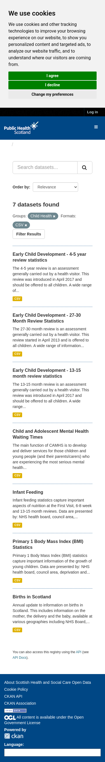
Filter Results (28, 234)
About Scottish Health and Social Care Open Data (47, 682)
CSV (17, 298)
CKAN (13, 736)
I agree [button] (52, 75)
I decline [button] (52, 85)
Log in (92, 112)
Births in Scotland (32, 596)
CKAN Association (20, 703)
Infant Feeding (28, 492)
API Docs (20, 658)
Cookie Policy (16, 689)
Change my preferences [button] (52, 94)
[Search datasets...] (45, 167)
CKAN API (13, 696)
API (78, 652)
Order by (21, 187)
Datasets (26, 144)
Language (13, 744)
